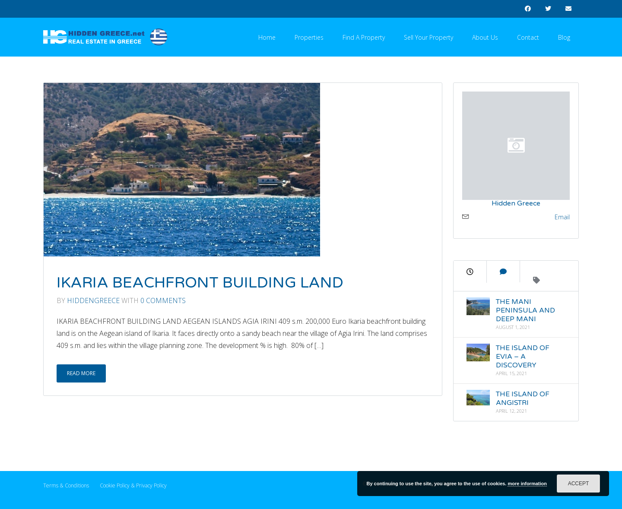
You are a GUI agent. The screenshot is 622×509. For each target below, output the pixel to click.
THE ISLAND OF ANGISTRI (522, 398)
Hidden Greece (516, 203)
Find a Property (364, 37)
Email (562, 217)
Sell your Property (428, 37)
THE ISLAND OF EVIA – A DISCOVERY (522, 357)
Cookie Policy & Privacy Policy (133, 485)
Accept (578, 484)
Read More (81, 373)
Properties (309, 37)
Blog (564, 37)
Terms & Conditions (66, 485)
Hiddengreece (93, 300)
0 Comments (163, 300)
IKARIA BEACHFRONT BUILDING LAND (200, 283)
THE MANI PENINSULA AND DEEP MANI (525, 310)
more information (527, 483)
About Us (485, 37)
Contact (528, 37)
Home (267, 37)
